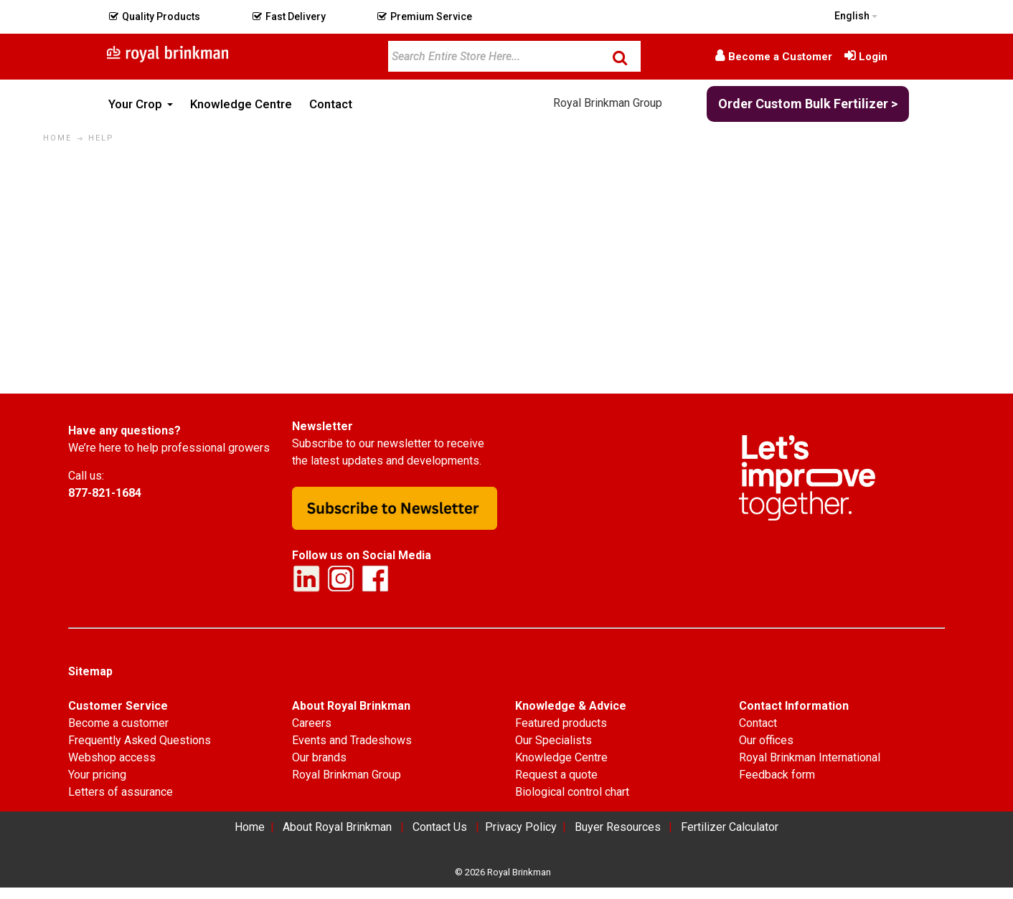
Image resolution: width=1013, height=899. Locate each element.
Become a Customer (780, 56)
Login (873, 56)
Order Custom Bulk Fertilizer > (807, 103)
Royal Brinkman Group (607, 103)
